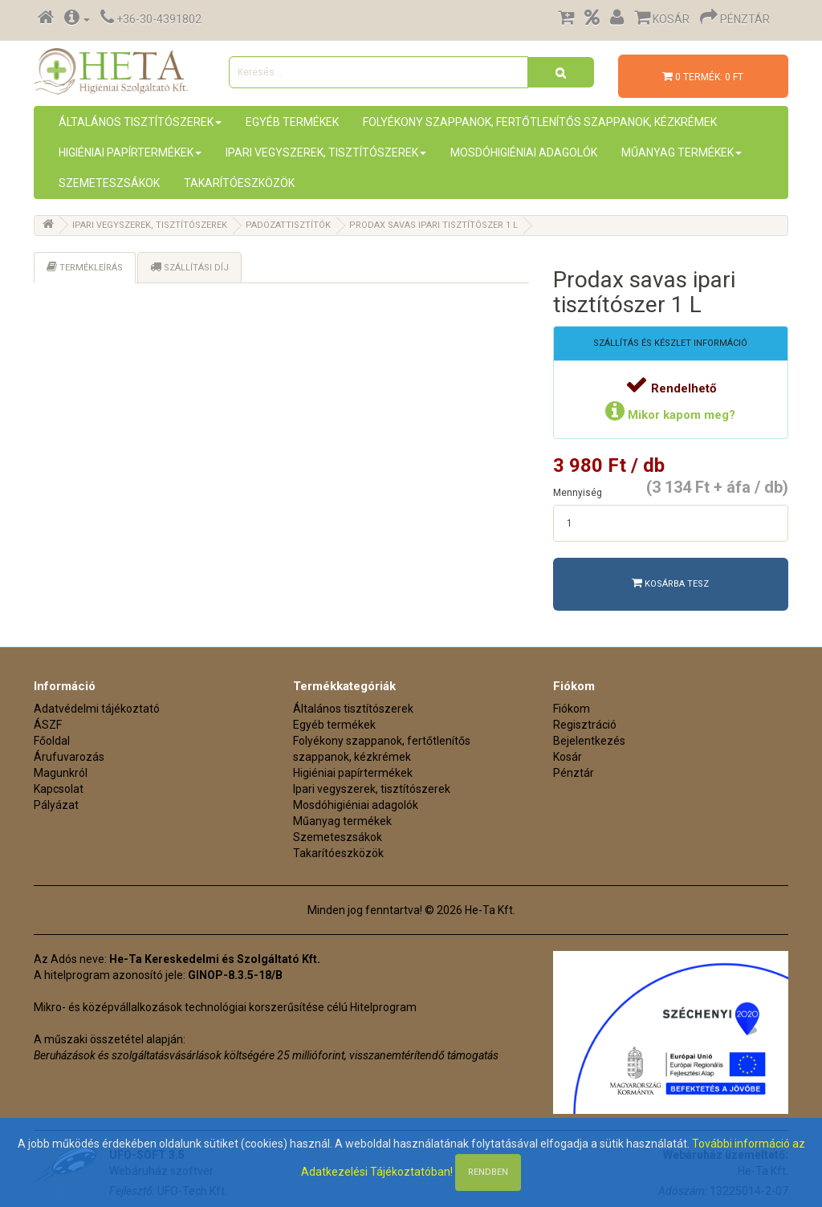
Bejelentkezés (589, 740)
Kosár (567, 756)
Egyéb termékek (292, 122)
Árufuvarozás (69, 756)
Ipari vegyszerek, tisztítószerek (326, 152)
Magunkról (60, 772)
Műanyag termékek (681, 152)
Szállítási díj (189, 267)
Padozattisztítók (288, 225)
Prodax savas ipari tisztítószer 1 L (433, 225)
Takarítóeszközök (239, 183)
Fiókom (571, 708)
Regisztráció (584, 724)
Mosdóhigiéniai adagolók (523, 152)
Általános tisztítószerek (140, 122)
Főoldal (52, 740)
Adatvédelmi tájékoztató (97, 708)
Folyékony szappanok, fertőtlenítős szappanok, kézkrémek (540, 122)
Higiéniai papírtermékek (130, 152)
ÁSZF (48, 724)
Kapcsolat (58, 788)
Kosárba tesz (670, 583)
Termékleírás (85, 267)
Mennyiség (577, 492)
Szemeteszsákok (109, 183)
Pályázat (56, 805)
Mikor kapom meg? (670, 415)
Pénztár (573, 772)
